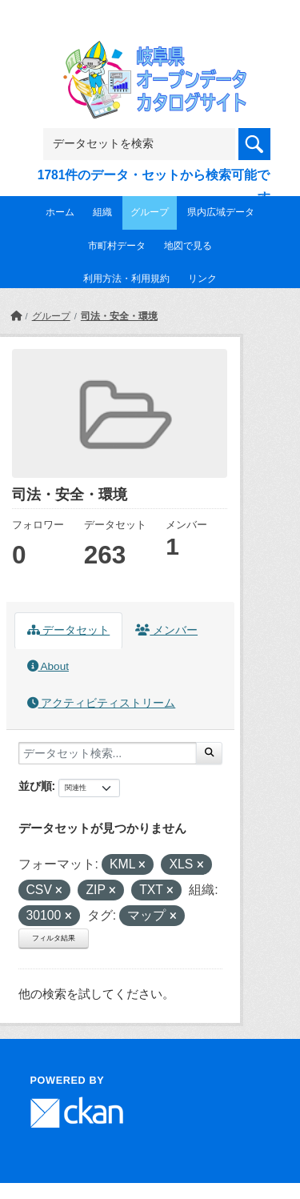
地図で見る (188, 245)
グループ (149, 212)
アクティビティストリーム (101, 703)
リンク (202, 278)
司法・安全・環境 (119, 316)
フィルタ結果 (53, 938)
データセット (68, 630)
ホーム (60, 212)
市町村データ (117, 245)
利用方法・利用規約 (126, 278)
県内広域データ (220, 212)
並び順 (35, 786)
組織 (102, 212)
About (48, 666)
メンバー (166, 630)
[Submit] (209, 753)
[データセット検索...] (107, 753)
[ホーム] (16, 316)
